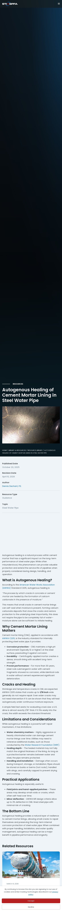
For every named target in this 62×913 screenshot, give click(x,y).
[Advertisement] (31, 531)
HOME (4, 450)
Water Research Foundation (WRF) (42, 745)
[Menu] (56, 3)
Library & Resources (17, 450)
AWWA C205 (8, 638)
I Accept (31, 901)
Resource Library (35, 450)
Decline (31, 907)
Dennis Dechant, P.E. (11, 486)
